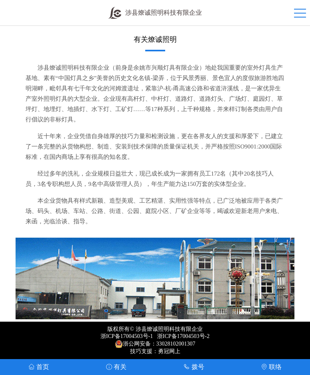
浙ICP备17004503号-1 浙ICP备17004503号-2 (155, 336)
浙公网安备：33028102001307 (159, 344)
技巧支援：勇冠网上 (155, 351)
